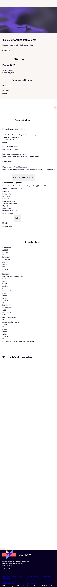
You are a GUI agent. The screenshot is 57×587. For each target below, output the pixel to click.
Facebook (40, 576)
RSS (3, 581)
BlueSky (26, 576)
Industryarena (7, 579)
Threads (19, 576)
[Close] (2, 549)
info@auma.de (7, 572)
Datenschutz (15, 583)
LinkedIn (5, 576)
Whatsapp (33, 576)
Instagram (12, 576)
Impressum (6, 583)
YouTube (47, 576)
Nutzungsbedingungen (28, 583)
